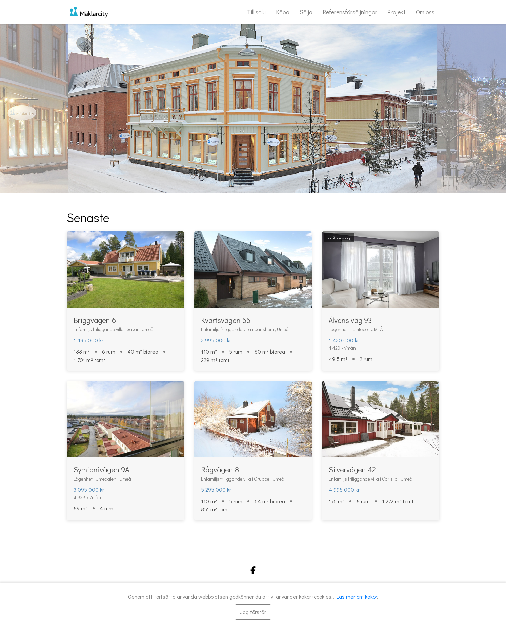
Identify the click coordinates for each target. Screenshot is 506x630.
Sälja (306, 12)
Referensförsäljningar (350, 12)
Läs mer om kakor (357, 596)
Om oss (425, 12)
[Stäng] (253, 612)
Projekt (396, 12)
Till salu (256, 12)
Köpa (282, 12)
